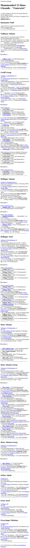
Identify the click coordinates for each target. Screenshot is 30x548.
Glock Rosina (4, 403)
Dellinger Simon (7, 186)
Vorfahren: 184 (4, 504)
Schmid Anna (4, 80)
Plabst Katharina (5, 257)
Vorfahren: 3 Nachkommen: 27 (8, 75)
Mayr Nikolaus (7, 331)
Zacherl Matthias (5, 119)
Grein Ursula (10, 423)
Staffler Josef (6, 532)
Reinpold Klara (9, 268)
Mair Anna (3, 136)
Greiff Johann (6, 78)
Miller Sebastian (5, 230)
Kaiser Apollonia (5, 97)
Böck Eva (7, 107)
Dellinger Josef (7, 336)
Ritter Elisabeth (9, 214)
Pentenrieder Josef (8, 391)
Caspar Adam (6, 256)
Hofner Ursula (4, 311)
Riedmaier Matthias (18, 421)
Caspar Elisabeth (9, 285)
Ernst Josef (25, 496)
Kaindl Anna (25, 146)
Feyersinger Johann (8, 526)
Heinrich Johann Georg (7, 411)
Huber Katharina (5, 508)
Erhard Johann (4, 401)
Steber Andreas (7, 484)
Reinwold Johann (7, 248)
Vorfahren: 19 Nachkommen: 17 (9, 328)
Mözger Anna (4, 250)
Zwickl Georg (4, 309)
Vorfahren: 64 (4, 478)
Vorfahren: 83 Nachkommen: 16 (9, 368)
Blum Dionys (6, 538)
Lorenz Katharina (7, 332)
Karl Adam (19, 47)
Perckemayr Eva (9, 170)
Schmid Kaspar (11, 135)
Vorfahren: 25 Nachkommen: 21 (9, 240)
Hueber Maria (4, 188)
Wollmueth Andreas (16, 90)
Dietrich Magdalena (6, 469)
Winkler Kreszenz (5, 528)
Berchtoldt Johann (14, 130)
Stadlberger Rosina (8, 393)
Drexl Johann (6, 512)
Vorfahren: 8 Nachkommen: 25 (8, 182)
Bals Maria (26, 230)
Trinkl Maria (15, 413)
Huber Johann (6, 491)
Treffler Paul (4, 222)
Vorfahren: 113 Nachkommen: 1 (9, 445)
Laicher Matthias (5, 64)
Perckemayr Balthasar (9, 96)
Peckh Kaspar (14, 84)
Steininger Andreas (6, 467)
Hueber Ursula (23, 222)
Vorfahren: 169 (4, 523)
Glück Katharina (24, 294)
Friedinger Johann (8, 375)
